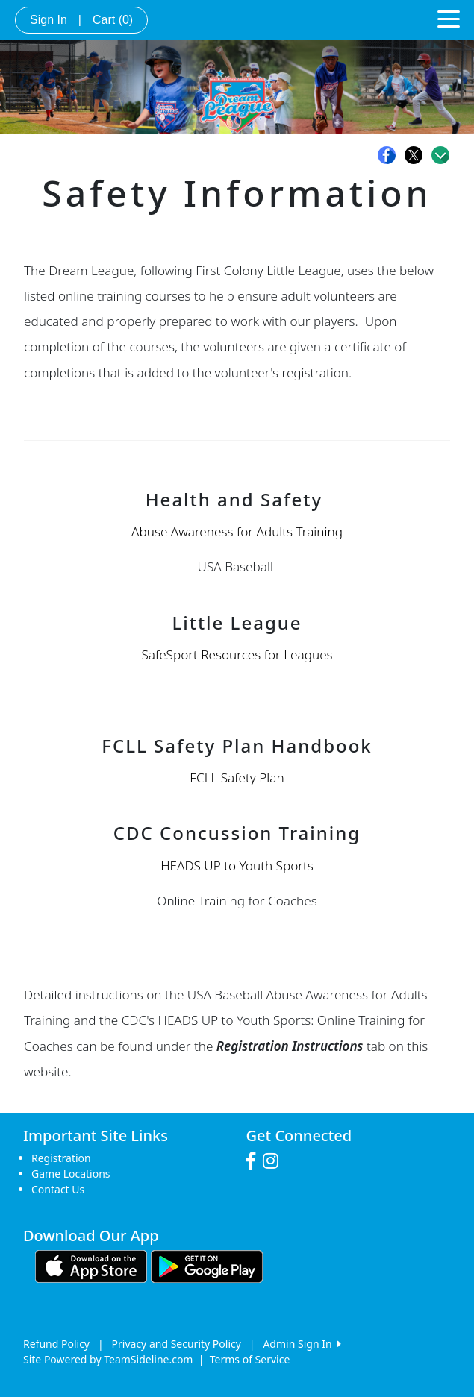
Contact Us (57, 1189)
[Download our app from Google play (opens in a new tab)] (207, 1265)
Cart (113, 19)
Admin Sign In (301, 1344)
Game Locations (70, 1174)
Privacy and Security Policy (176, 1344)
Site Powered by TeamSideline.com (108, 1359)
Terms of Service (250, 1359)
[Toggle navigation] (448, 17)
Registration (61, 1158)
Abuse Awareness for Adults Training (237, 531)
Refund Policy (56, 1344)
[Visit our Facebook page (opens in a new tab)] (254, 1161)
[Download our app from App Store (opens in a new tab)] (91, 1265)
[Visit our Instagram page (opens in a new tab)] (274, 1161)
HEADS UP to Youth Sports (237, 865)
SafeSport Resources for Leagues (236, 654)
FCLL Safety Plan (237, 777)
